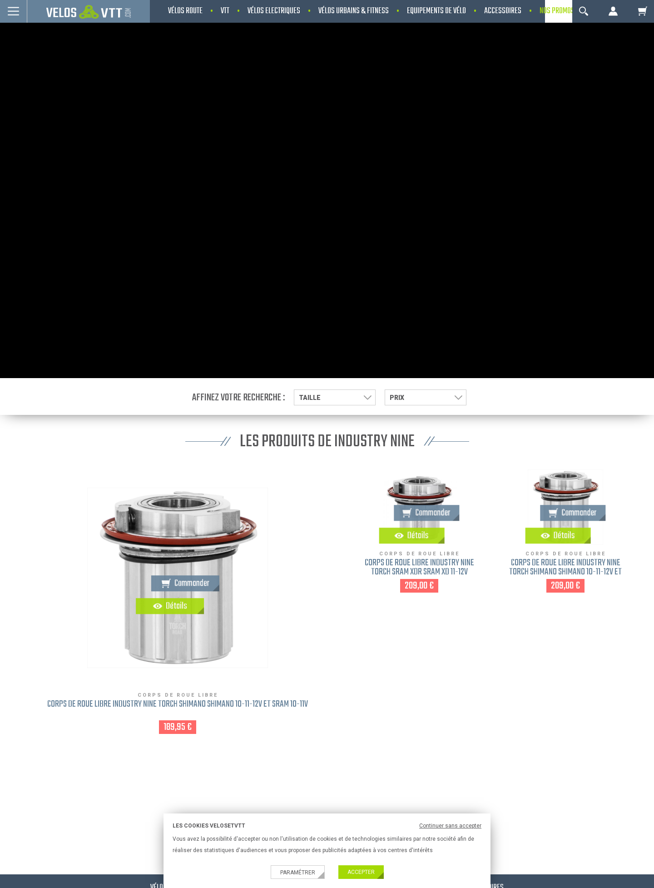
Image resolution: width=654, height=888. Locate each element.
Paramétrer (297, 872)
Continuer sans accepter (450, 826)
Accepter (361, 872)
